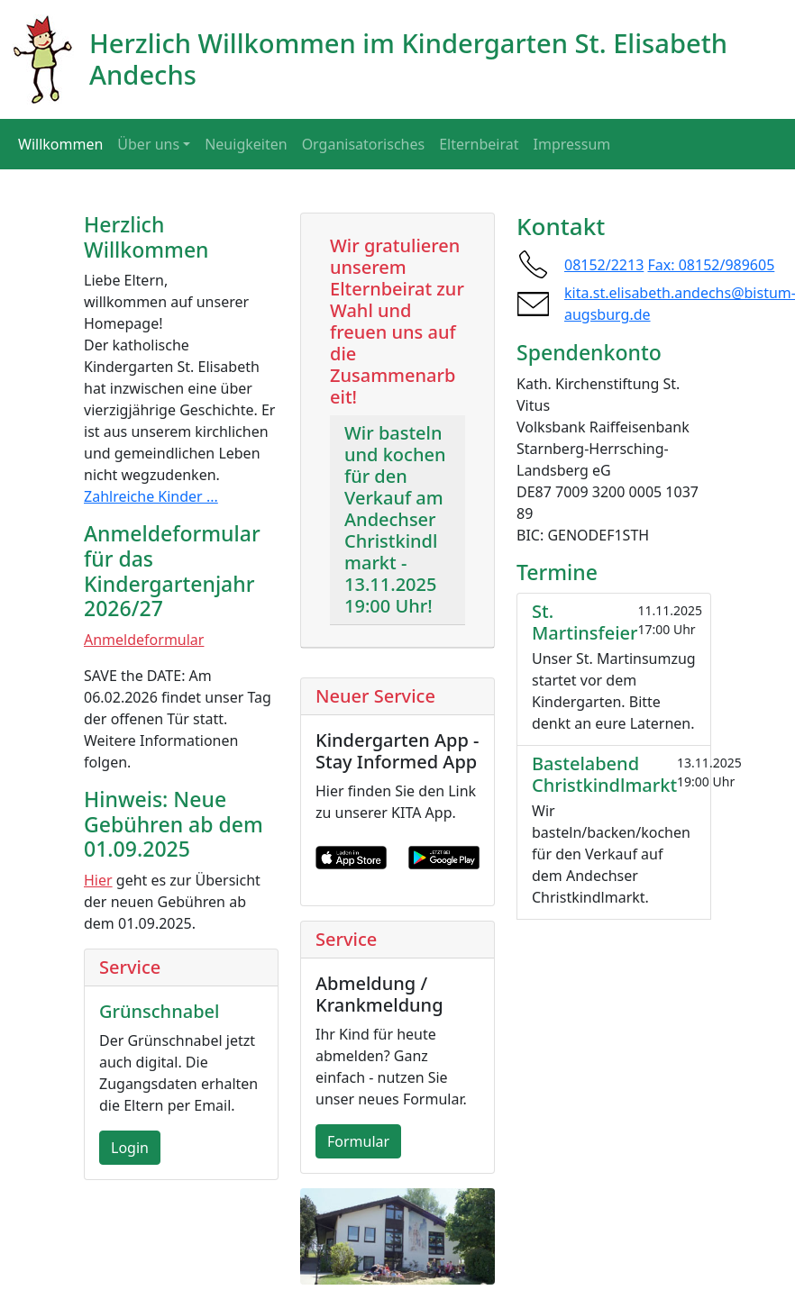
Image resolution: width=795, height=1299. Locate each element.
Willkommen (60, 144)
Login (130, 1148)
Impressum (572, 144)
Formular (358, 1141)
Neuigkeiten (246, 144)
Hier (98, 880)
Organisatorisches (363, 144)
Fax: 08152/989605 (711, 265)
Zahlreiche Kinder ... (151, 496)
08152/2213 (604, 265)
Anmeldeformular (144, 640)
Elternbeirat (478, 144)
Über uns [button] (148, 144)
